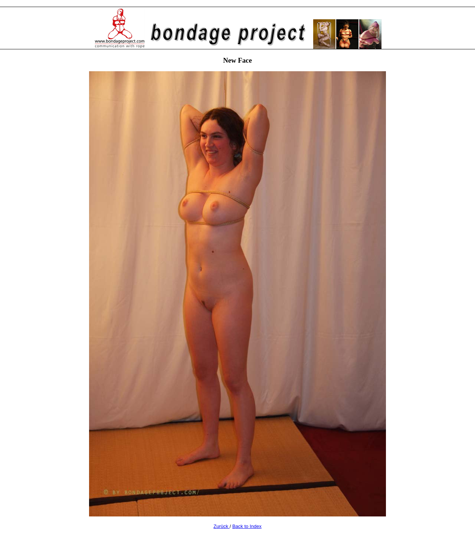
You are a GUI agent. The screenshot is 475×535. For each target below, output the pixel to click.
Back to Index (247, 526)
